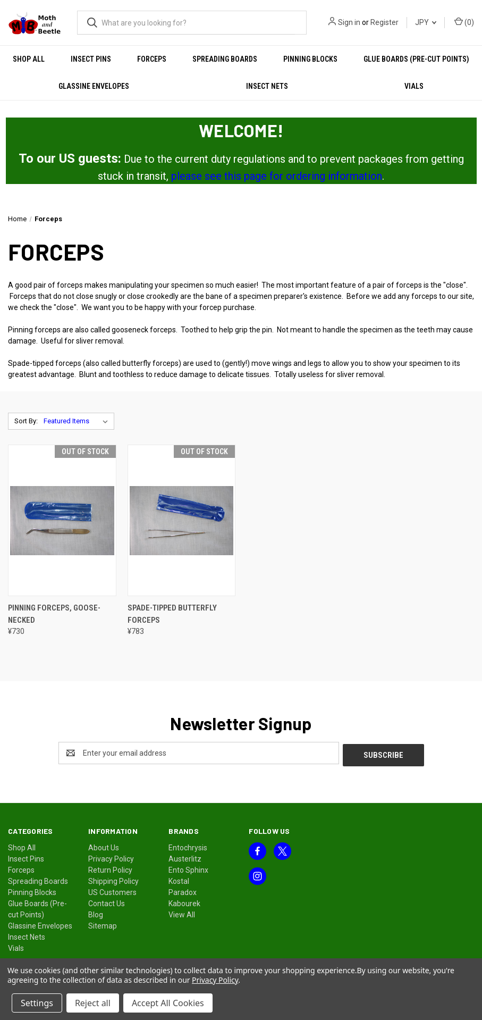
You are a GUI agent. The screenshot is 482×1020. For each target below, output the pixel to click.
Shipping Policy (113, 879)
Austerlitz (184, 856)
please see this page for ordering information (276, 176)
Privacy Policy (111, 856)
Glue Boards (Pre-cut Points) (416, 59)
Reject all (93, 1003)
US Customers (112, 890)
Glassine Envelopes (93, 86)
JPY (425, 22)
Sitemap (102, 923)
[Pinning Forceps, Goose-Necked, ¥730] (62, 520)
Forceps (151, 59)
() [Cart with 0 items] (464, 22)
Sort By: (26, 421)
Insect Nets (267, 86)
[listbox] (78, 421)
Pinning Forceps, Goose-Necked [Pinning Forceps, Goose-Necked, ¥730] (54, 614)
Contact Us (106, 901)
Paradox (182, 890)
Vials (16, 946)
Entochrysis (187, 845)
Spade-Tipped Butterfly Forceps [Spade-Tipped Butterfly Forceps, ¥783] (172, 614)
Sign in (349, 22)
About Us (103, 845)
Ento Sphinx (188, 868)
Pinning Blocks (310, 59)
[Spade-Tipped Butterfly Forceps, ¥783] (182, 520)
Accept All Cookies (168, 1003)
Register (384, 22)
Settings (37, 1003)
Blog (95, 912)
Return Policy (110, 868)
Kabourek (184, 901)
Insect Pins (91, 59)
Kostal (178, 879)
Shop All (29, 59)
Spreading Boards (224, 59)
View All (181, 912)
